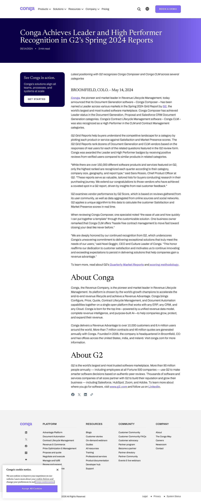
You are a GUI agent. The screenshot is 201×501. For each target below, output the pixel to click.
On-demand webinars (96, 441)
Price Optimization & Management (59, 449)
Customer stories (94, 437)
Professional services (96, 457)
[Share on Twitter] (79, 396)
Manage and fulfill (51, 461)
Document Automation (54, 437)
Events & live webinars (130, 461)
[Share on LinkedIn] (85, 396)
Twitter (26, 440)
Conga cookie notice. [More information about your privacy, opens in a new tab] (44, 482)
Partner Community (128, 457)
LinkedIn (26, 433)
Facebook (26, 447)
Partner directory (127, 453)
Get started (36, 100)
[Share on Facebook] (73, 396)
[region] (32, 481)
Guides (89, 445)
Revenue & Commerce (54, 445)
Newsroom (161, 445)
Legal (145, 497)
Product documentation (97, 461)
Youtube (26, 460)
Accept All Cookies (32, 489)
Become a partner (127, 449)
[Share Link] (92, 396)
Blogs (89, 433)
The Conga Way (163, 437)
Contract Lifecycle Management (58, 441)
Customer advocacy (128, 441)
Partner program (127, 445)
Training (90, 453)
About (159, 433)
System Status (174, 497)
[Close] (57, 469)
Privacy (157, 497)
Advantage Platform (52, 433)
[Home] (27, 9)
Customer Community (129, 433)
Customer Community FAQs (132, 437)
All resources (92, 449)
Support (90, 469)
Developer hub (93, 465)
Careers (160, 441)
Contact (159, 449)
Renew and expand (52, 465)
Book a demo (168, 9)
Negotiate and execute (54, 457)
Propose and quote (52, 453)
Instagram (26, 454)
